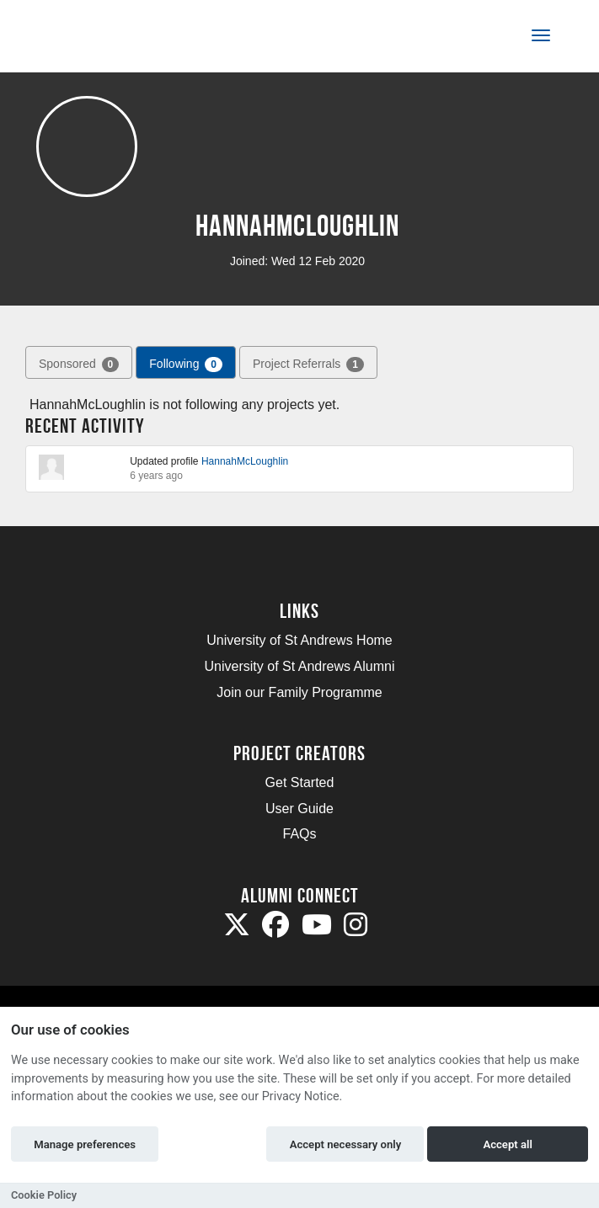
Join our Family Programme (299, 692)
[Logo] (95, 39)
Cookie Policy (44, 1195)
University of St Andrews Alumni (300, 666)
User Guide (299, 808)
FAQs (299, 834)
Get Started (299, 782)
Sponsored (79, 364)
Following (185, 364)
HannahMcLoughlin (244, 461)
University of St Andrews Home (299, 640)
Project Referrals (308, 364)
